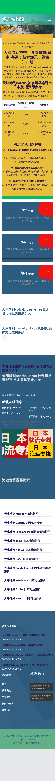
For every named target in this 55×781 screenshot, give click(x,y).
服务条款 (17, 742)
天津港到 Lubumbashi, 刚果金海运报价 (27, 532)
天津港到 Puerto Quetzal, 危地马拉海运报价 (27, 569)
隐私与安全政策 (34, 742)
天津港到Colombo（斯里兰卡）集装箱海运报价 (25, 665)
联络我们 (6, 710)
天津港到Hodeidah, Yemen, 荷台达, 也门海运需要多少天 (25, 312)
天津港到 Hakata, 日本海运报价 (23, 598)
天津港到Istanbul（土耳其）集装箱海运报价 (23, 635)
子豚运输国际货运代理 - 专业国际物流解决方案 (27, 369)
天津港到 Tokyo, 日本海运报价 (22, 541)
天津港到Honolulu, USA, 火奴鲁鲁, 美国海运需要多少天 (27, 330)
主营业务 (11, 43)
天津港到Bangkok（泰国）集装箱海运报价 (22, 645)
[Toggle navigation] (49, 19)
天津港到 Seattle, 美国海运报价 (23, 523)
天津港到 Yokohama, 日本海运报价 (25, 580)
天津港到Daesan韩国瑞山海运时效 (40, 697)
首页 (4, 43)
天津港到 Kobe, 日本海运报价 (21, 559)
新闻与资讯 (7, 703)
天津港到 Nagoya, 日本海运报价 (23, 550)
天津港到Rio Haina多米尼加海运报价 (40, 687)
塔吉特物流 (13, 19)
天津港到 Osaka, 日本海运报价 (22, 589)
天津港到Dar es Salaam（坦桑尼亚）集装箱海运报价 (27, 655)
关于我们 (6, 690)
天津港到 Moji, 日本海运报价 (21, 514)
